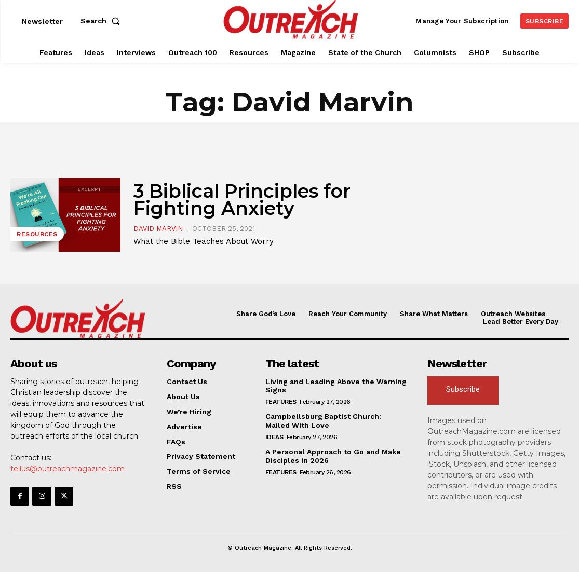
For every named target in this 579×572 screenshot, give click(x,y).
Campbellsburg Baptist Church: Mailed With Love (323, 420)
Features (281, 401)
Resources (37, 234)
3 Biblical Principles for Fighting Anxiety (242, 199)
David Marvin (158, 229)
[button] (102, 21)
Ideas (274, 437)
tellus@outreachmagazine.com (67, 468)
